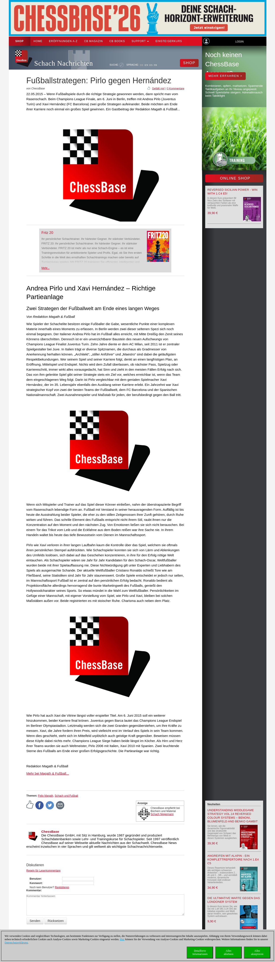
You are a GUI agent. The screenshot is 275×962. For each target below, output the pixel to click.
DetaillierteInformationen (200, 952)
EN (146, 65)
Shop (19, 41)
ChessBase (50, 831)
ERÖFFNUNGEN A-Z (63, 41)
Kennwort (36, 883)
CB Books (117, 41)
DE (142, 65)
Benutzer (35, 878)
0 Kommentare (175, 88)
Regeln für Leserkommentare (43, 870)
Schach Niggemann (162, 814)
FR (155, 65)
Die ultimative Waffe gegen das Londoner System (233, 899)
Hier (122, 939)
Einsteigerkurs (168, 41)
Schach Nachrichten (63, 63)
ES (151, 65)
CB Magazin (93, 41)
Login (239, 41)
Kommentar (33, 890)
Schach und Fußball (66, 795)
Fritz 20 (47, 233)
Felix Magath (45, 795)
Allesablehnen (228, 952)
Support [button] (140, 41)
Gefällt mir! (158, 88)
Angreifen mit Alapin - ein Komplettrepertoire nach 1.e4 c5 (233, 859)
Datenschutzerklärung (16, 942)
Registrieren (62, 887)
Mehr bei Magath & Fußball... (47, 773)
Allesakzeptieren (257, 952)
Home (38, 41)
